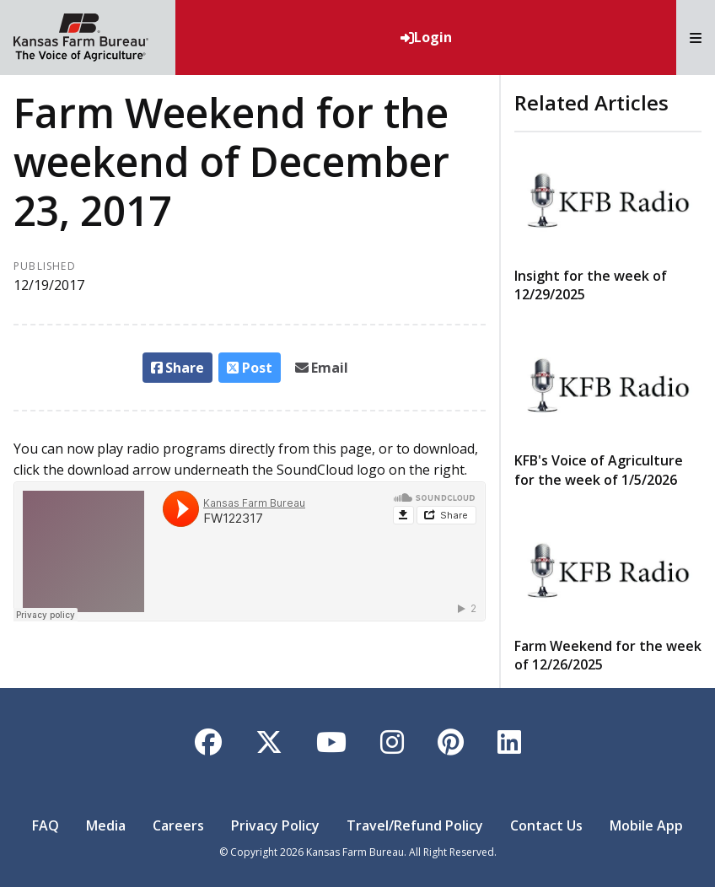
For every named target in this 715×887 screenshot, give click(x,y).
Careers (178, 825)
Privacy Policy (275, 825)
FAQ (45, 825)
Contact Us (546, 825)
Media (106, 825)
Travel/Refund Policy (415, 825)
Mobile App (646, 825)
